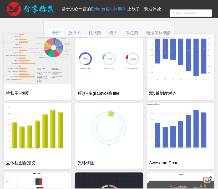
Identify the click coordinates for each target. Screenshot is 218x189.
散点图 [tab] (131, 32)
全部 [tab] (56, 32)
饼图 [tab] (113, 32)
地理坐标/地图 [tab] (159, 32)
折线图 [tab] (74, 32)
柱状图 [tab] (95, 32)
